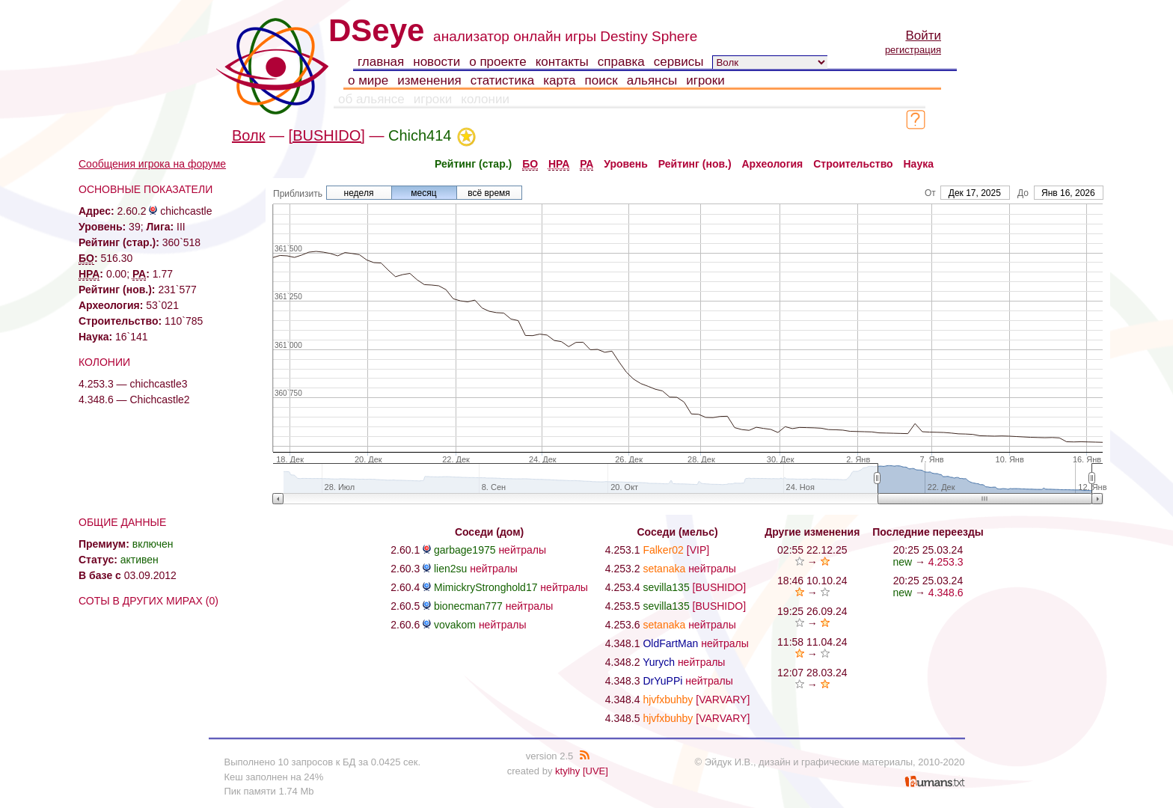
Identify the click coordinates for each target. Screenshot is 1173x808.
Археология (772, 164)
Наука (919, 164)
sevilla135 (666, 587)
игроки (705, 80)
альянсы (652, 80)
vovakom (455, 625)
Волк (248, 135)
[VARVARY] (723, 700)
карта (559, 80)
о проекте (497, 62)
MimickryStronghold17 (486, 587)
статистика (503, 80)
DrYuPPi (662, 681)
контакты (562, 62)
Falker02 (663, 550)
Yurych (659, 662)
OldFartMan (670, 643)
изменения (429, 80)
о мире (368, 80)
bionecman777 (468, 606)
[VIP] (698, 550)
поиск (601, 80)
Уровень (626, 164)
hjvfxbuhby (668, 700)
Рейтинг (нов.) (695, 164)
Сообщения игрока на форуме (152, 164)
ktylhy (567, 771)
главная (381, 62)
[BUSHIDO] (327, 135)
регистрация (913, 49)
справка (621, 62)
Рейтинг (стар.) (473, 164)
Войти (923, 35)
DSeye (376, 30)
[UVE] (595, 771)
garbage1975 (465, 550)
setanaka (664, 569)
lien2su (450, 569)
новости (436, 62)
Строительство (852, 164)
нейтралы (522, 550)
